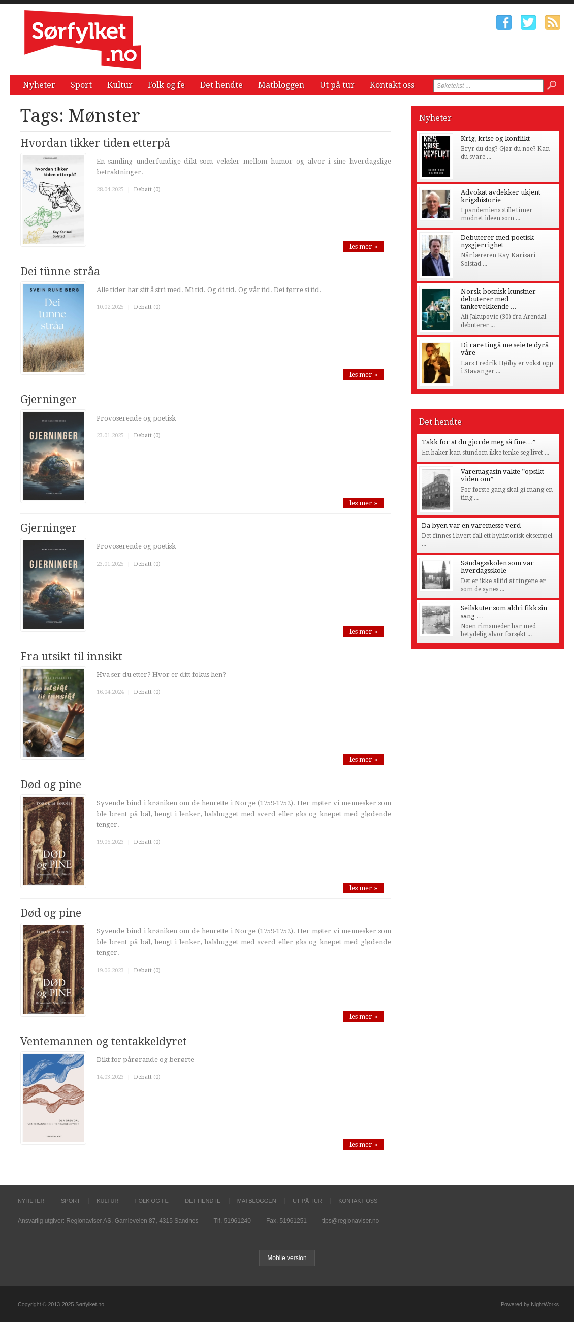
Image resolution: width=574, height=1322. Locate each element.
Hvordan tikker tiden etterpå (95, 143)
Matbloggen (281, 85)
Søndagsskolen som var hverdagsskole (497, 566)
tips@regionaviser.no (350, 1220)
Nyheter (39, 85)
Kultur (120, 85)
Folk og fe (166, 85)
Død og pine (50, 784)
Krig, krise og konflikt (495, 138)
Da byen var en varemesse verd (471, 525)
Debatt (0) (147, 189)
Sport (81, 85)
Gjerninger (48, 399)
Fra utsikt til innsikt (71, 656)
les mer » (363, 246)
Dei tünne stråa (60, 271)
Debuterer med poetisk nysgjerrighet (497, 241)
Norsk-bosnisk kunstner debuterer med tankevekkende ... (498, 298)
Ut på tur (337, 85)
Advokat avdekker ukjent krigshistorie (500, 196)
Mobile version (286, 1258)
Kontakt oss (392, 85)
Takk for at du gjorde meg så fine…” (478, 442)
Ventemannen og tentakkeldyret (103, 1041)
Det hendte (221, 85)
